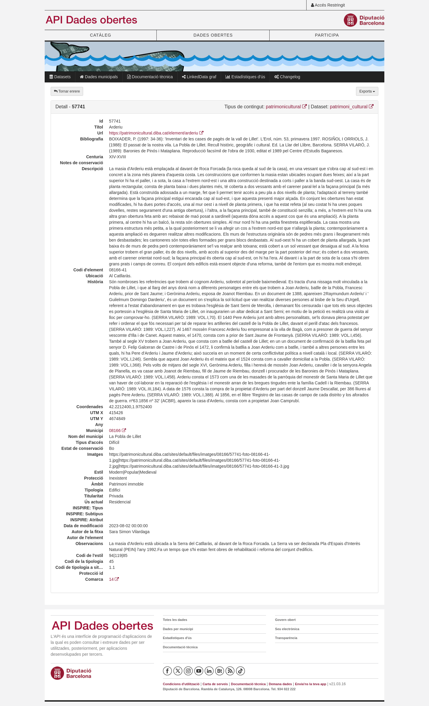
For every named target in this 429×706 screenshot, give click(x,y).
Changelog (287, 76)
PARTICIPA (327, 35)
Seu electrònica (287, 629)
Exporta (367, 91)
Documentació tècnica (150, 76)
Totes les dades (175, 620)
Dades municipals (99, 76)
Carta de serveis (215, 684)
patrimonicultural (286, 106)
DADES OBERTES (213, 35)
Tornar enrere (67, 91)
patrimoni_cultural (352, 106)
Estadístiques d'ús (245, 76)
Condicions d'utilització (181, 684)
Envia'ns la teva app (310, 684)
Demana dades (280, 684)
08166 (117, 430)
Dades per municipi (178, 629)
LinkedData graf (199, 76)
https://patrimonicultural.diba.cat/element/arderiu (156, 133)
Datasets (60, 76)
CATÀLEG (100, 35)
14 (114, 579)
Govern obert (285, 620)
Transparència (286, 638)
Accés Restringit (328, 5)
